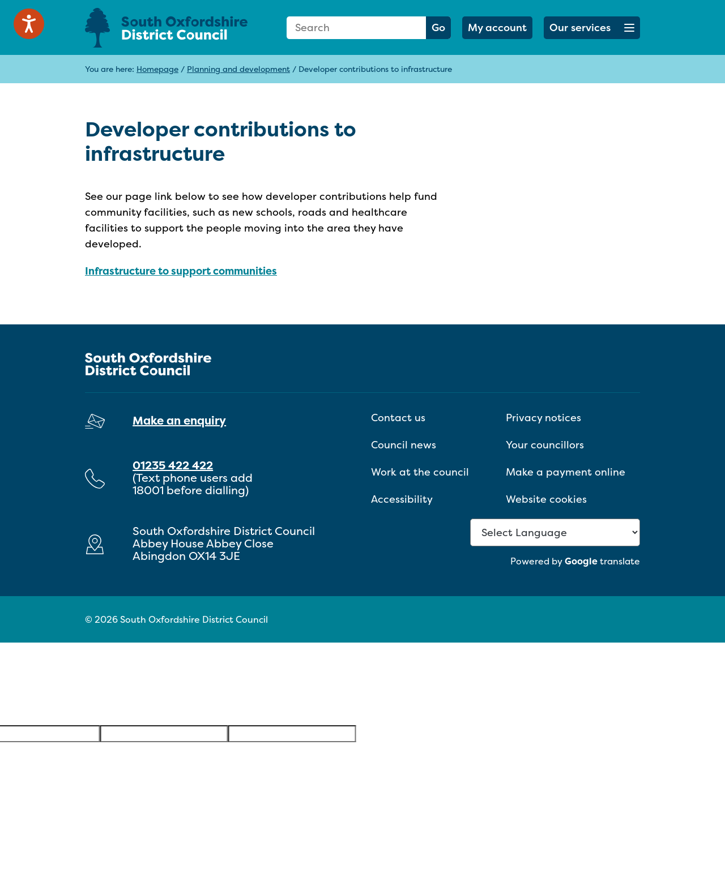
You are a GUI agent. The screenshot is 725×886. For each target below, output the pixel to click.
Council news (403, 445)
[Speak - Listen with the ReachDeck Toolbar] (29, 23)
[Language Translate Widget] (555, 532)
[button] (592, 27)
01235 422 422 (173, 465)
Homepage (157, 68)
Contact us (398, 417)
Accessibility (402, 499)
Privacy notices (543, 417)
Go (438, 27)
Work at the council (420, 472)
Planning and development (238, 68)
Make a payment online (565, 472)
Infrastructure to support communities (181, 271)
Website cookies (546, 499)
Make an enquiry (179, 420)
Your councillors (545, 445)
